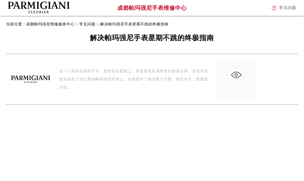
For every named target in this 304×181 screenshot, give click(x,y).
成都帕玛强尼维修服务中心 (50, 24)
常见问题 (87, 24)
